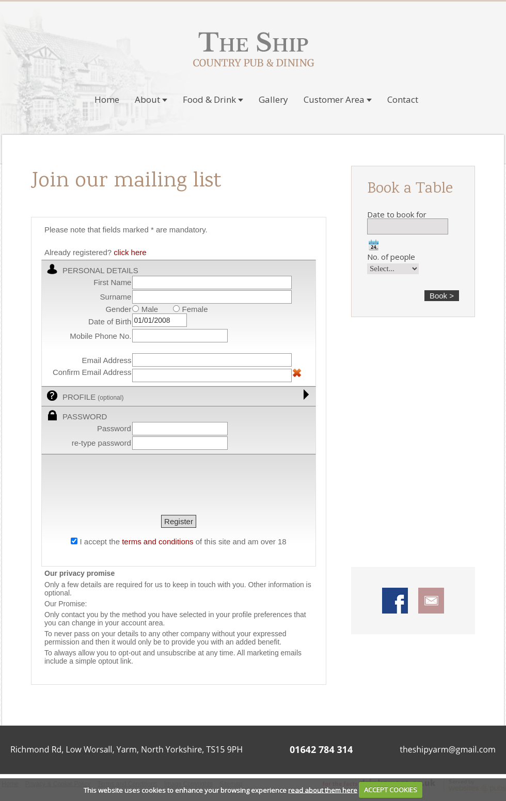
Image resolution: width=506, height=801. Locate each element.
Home (106, 99)
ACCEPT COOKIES (390, 789)
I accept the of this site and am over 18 (183, 541)
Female (190, 309)
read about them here (322, 789)
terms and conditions (157, 541)
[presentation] (122, 486)
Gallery (273, 99)
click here (130, 252)
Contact (402, 99)
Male (145, 309)
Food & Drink (213, 99)
